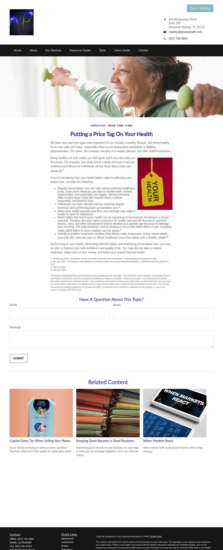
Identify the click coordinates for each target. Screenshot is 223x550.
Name (13, 304)
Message (15, 327)
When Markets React (158, 441)
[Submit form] (19, 358)
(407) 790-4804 (25, 538)
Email (116, 304)
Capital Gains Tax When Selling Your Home (40, 441)
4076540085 (25, 542)
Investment (67, 542)
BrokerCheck (156, 536)
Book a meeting (200, 8)
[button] (17, 50)
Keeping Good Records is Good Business (105, 441)
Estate (64, 545)
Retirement (67, 538)
